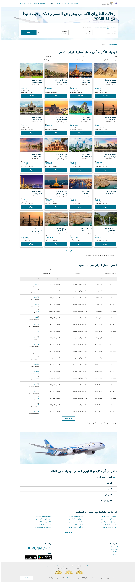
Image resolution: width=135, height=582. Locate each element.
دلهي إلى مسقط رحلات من (75, 524)
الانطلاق (63, 31)
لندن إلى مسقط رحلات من (108, 527)
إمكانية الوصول (113, 554)
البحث (27, 32)
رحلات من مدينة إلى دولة (61, 565)
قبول (25, 577)
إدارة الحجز (50, 3)
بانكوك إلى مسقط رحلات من (75, 516)
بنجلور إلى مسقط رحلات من (75, 522)
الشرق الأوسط (107, 500)
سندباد (34, 3)
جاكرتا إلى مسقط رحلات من (108, 524)
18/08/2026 (63, 33)
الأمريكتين (109, 494)
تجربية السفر (41, 3)
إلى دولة (87, 565)
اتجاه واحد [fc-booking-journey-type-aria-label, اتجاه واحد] (112, 27)
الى (89, 31)
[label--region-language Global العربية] (24, 3)
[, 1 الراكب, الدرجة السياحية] (100, 27)
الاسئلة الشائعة (113, 546)
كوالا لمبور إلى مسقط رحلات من (42, 522)
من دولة (47, 565)
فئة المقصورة (47, 56)
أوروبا (111, 489)
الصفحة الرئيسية (112, 44)
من (114, 31)
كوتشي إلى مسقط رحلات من (42, 516)
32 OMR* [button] (100, 19)
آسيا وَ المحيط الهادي (105, 477)
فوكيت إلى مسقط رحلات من (107, 519)
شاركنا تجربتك (113, 549)
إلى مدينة (82, 565)
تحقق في (63, 3)
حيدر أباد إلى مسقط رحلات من (74, 527)
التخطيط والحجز (71, 3)
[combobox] (103, 33)
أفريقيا (110, 483)
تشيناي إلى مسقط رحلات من (75, 519)
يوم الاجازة (56, 3)
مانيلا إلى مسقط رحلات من (43, 524)
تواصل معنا (114, 551)
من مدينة (52, 565)
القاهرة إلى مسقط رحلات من (107, 516)
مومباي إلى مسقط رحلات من (107, 522)
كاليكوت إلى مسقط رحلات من (42, 519)
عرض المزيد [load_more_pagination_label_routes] (67, 532)
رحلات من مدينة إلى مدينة (73, 565)
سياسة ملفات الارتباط (68, 578)
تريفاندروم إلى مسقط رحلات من (42, 527)
